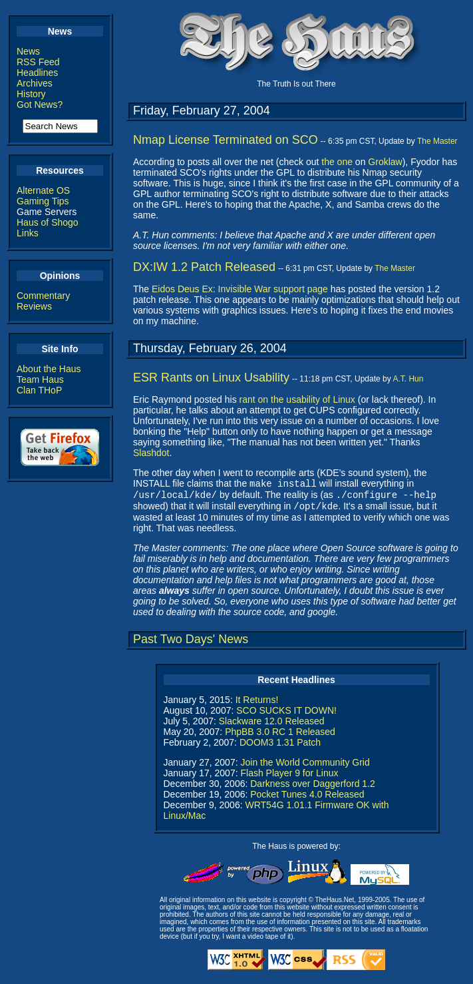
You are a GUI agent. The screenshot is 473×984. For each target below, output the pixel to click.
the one (337, 161)
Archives (35, 83)
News (28, 51)
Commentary (43, 295)
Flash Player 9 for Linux (289, 777)
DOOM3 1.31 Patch (280, 746)
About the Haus (49, 369)
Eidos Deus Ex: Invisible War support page (240, 289)
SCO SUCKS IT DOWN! (286, 714)
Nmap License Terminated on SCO (225, 139)
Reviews (34, 306)
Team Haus (40, 379)
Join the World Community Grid (304, 766)
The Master (437, 141)
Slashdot (151, 452)
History (31, 94)
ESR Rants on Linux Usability (211, 377)
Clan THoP (39, 390)
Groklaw (385, 161)
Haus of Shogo (48, 222)
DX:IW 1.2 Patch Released (204, 267)
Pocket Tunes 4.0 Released (307, 798)
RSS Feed (38, 62)
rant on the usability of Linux (297, 399)
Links (28, 233)
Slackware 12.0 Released (272, 725)
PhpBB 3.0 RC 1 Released (280, 735)
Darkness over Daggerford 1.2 (312, 787)
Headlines (37, 72)
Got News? (40, 104)
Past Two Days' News (190, 643)
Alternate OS (43, 190)
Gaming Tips (43, 201)
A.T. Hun (408, 378)
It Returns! (257, 703)
